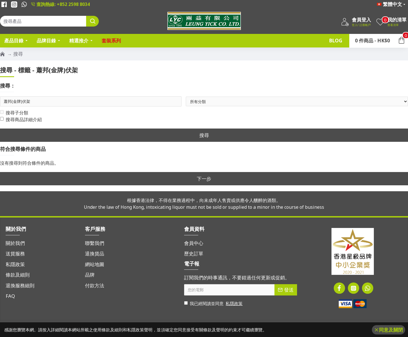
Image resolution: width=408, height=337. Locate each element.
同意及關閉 (391, 330)
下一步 (204, 179)
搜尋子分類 (14, 113)
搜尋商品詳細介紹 (21, 120)
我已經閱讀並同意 (213, 303)
